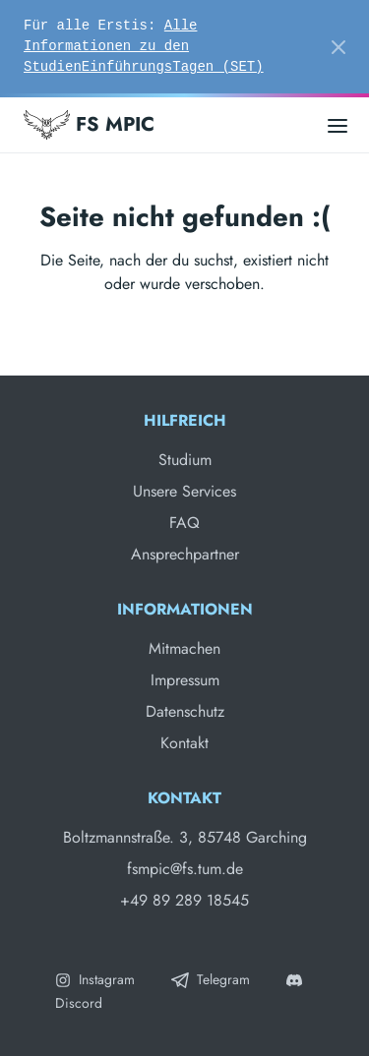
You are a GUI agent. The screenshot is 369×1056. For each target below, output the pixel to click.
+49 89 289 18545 (184, 900)
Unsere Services (184, 491)
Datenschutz (185, 711)
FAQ (184, 522)
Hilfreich (185, 420)
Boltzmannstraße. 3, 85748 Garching (185, 837)
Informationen (185, 609)
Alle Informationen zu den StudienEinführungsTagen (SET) (144, 46)
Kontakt (184, 743)
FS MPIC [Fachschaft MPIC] (89, 125)
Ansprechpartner (185, 554)
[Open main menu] (337, 124)
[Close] (338, 47)
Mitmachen (184, 648)
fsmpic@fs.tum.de (185, 868)
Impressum (185, 680)
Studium (185, 459)
